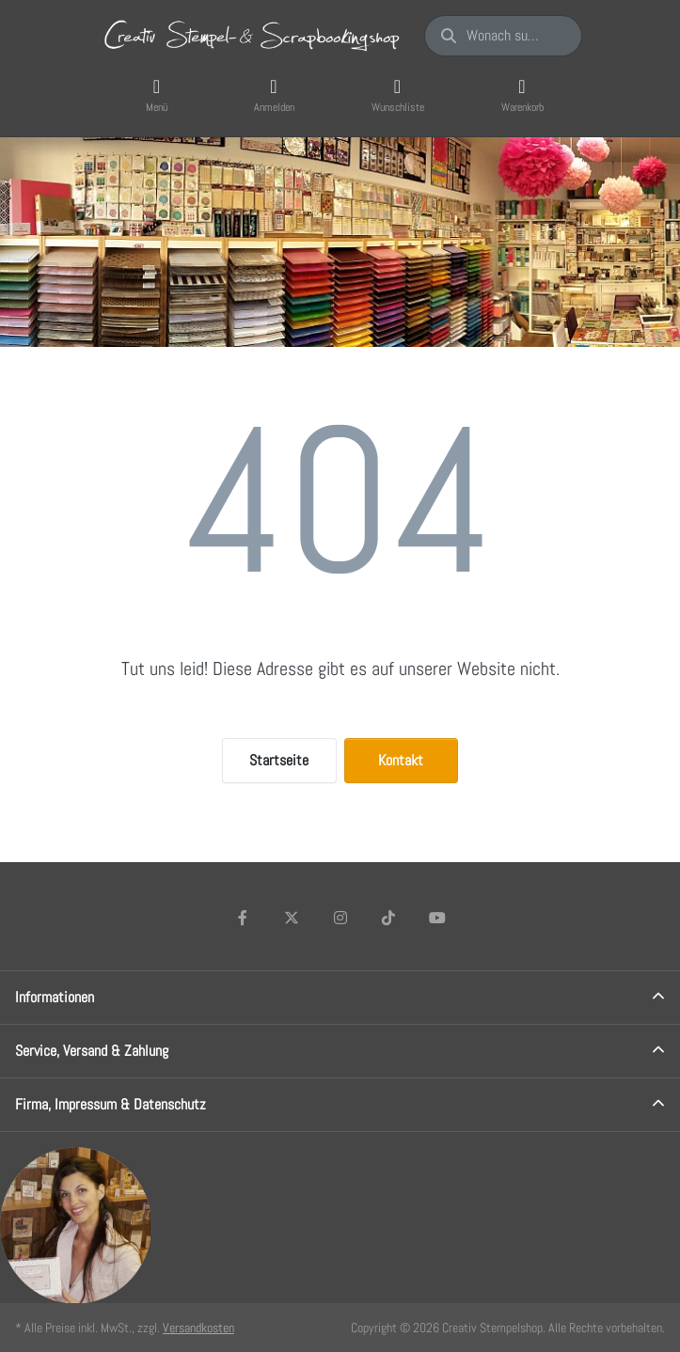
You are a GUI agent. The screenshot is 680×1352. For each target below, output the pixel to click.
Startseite (278, 760)
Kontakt (400, 760)
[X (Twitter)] (291, 917)
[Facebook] (243, 917)
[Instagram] (340, 917)
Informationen (54, 997)
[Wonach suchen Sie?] (502, 35)
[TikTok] (388, 917)
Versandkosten (198, 1327)
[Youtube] (437, 917)
